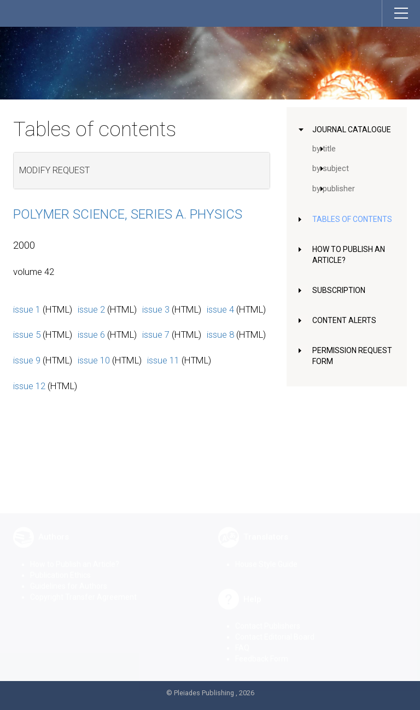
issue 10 (94, 360)
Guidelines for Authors (68, 577)
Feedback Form (261, 650)
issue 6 (91, 334)
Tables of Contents (352, 219)
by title (324, 149)
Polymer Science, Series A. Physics (127, 214)
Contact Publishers (267, 617)
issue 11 (163, 360)
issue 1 (26, 309)
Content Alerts (344, 320)
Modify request (54, 170)
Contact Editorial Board (274, 628)
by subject (330, 168)
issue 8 (220, 334)
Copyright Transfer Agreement (83, 588)
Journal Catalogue (351, 129)
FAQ (242, 639)
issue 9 (26, 360)
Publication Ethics (60, 566)
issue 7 (156, 334)
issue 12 (29, 385)
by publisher (333, 188)
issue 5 (26, 334)
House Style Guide (266, 555)
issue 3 (156, 309)
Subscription (338, 290)
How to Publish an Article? (74, 555)
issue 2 (91, 309)
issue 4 (220, 309)
